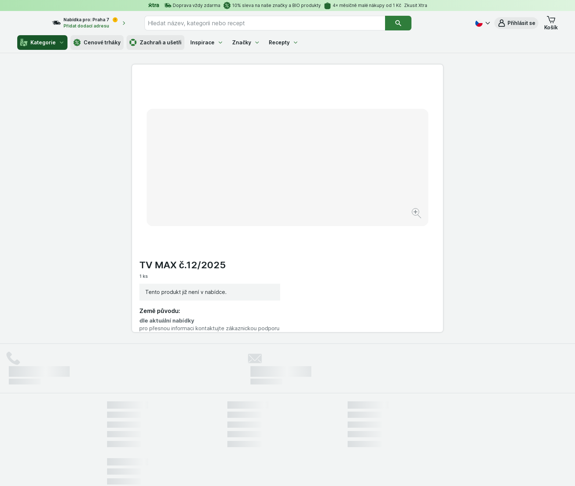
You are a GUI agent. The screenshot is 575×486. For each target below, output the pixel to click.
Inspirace (206, 42)
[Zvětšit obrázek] (261, 191)
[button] (516, 23)
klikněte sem (190, 423)
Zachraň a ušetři (155, 42)
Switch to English (299, 441)
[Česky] (481, 23)
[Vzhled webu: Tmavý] (321, 471)
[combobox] (278, 23)
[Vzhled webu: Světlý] (288, 471)
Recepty (284, 42)
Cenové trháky (97, 42)
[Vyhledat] (412, 23)
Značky (246, 42)
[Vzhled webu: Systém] (254, 471)
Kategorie (42, 42)
